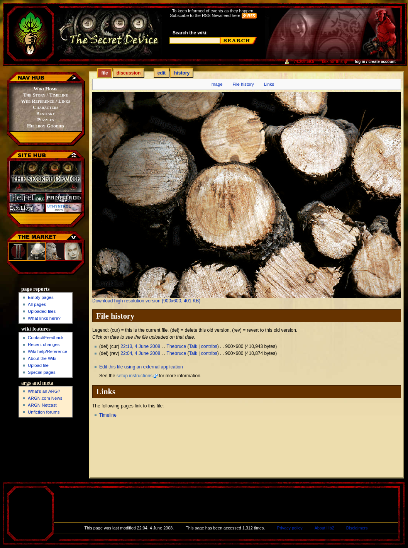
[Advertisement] (46, 452)
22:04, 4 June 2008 (140, 353)
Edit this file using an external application (141, 367)
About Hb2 (324, 528)
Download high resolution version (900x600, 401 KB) (146, 301)
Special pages (42, 372)
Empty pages (40, 297)
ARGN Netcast (42, 405)
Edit (161, 73)
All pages (37, 304)
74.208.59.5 (304, 61)
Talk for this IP (334, 61)
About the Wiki (42, 358)
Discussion (129, 73)
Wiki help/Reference (47, 351)
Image (216, 84)
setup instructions (134, 375)
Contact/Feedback (45, 337)
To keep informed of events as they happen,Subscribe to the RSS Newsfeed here (213, 13)
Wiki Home (46, 89)
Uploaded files (42, 311)
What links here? (44, 318)
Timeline (108, 415)
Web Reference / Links (45, 101)
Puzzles (45, 119)
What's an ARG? (44, 391)
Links (269, 84)
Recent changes (43, 344)
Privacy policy (290, 528)
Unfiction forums (43, 412)
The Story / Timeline (45, 95)
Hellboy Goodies (45, 126)
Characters (45, 107)
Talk (193, 346)
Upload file (38, 365)
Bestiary (45, 113)
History (182, 73)
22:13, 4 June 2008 (140, 346)
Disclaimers (357, 528)
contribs (209, 346)
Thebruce (176, 346)
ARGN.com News (45, 398)
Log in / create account (375, 61)
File (104, 73)
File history (243, 84)
